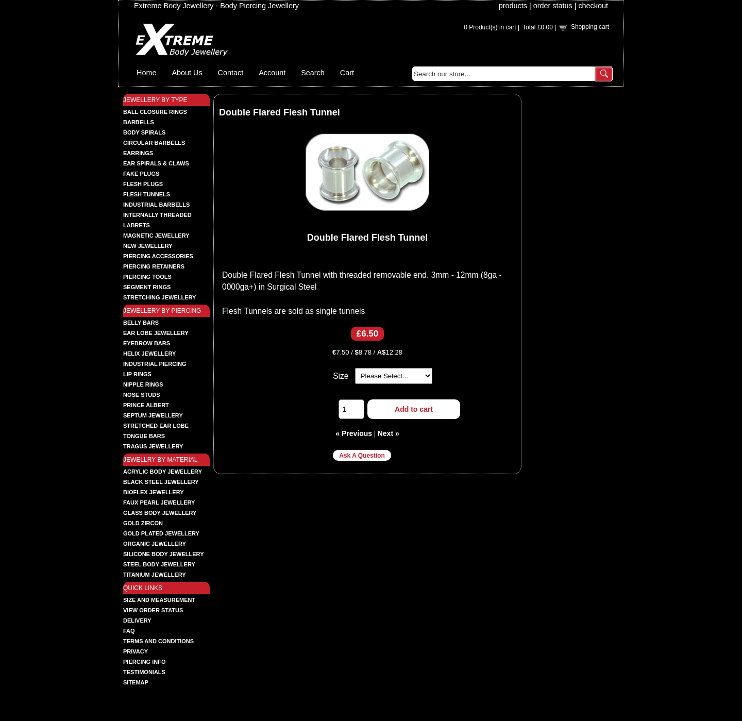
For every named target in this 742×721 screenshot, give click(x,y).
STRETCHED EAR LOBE (156, 426)
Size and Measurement (159, 600)
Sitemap (135, 682)
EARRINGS (138, 153)
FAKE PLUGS (141, 174)
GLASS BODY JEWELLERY (159, 513)
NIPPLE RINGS (143, 384)
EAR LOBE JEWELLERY (156, 333)
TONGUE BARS (144, 436)
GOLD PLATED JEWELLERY (161, 533)
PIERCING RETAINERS (153, 266)
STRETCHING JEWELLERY (159, 297)
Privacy (135, 651)
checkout (593, 6)
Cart (347, 73)
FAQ (129, 631)
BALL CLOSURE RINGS (155, 112)
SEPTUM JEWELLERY (153, 415)
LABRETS (136, 225)
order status (552, 6)
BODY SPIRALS (144, 132)
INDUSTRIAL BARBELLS (156, 205)
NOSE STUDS (141, 395)
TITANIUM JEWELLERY (154, 575)
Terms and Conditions (158, 641)
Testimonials (144, 672)
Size (340, 376)
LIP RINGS (137, 374)
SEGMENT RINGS (147, 287)
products (513, 6)
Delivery (137, 620)
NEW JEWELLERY (148, 246)
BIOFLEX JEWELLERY (153, 492)
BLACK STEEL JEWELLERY (161, 482)
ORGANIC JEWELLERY (154, 544)
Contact (231, 73)
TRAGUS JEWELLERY (153, 446)
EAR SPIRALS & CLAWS (156, 163)
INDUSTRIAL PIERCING (155, 364)
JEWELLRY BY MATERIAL (160, 459)
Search (313, 73)
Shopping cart (590, 26)
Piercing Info (144, 662)
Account (272, 73)
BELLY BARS (141, 323)
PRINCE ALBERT (146, 405)
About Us (187, 73)
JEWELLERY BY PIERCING (162, 310)
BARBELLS (138, 122)
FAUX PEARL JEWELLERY (159, 502)
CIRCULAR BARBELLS (154, 143)
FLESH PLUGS (143, 184)
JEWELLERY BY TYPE (155, 100)
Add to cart (414, 409)
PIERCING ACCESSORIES (158, 256)
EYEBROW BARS (146, 343)
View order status (153, 610)
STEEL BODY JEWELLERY (159, 564)
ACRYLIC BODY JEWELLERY (162, 471)
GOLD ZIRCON (143, 523)
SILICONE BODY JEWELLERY (163, 554)
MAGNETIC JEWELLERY (156, 235)
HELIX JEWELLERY (149, 353)
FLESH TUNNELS (146, 194)
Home (146, 73)
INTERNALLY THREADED (157, 215)
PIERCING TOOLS (147, 277)
